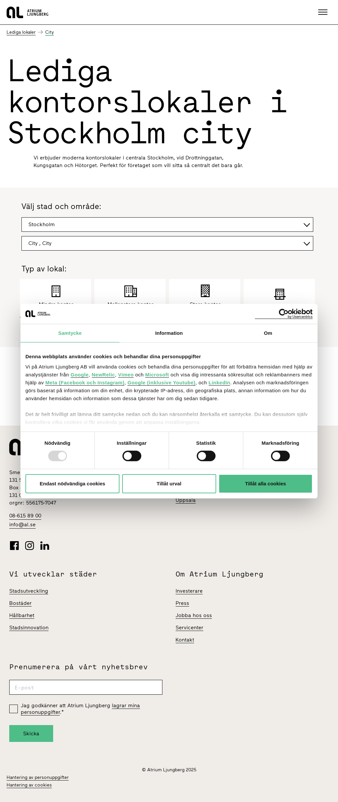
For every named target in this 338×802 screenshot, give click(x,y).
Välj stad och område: (61, 206)
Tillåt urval (169, 483)
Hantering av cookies (29, 785)
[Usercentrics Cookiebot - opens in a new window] (284, 313)
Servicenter (189, 627)
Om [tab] (268, 332)
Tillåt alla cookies (265, 483)
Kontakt (185, 640)
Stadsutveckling (28, 591)
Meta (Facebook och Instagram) (84, 382)
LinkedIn (219, 382)
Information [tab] (169, 332)
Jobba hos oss (194, 615)
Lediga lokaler (21, 32)
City (49, 32)
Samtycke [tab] (70, 332)
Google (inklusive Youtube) (161, 382)
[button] (324, 12)
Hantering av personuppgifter (38, 777)
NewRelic (103, 374)
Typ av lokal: (44, 269)
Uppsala (186, 500)
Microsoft (157, 374)
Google (80, 374)
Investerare (189, 591)
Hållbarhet (21, 615)
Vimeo (126, 374)
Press (182, 603)
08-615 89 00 (25, 515)
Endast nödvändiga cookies (72, 483)
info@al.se (22, 524)
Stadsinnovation (29, 627)
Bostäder (20, 603)
